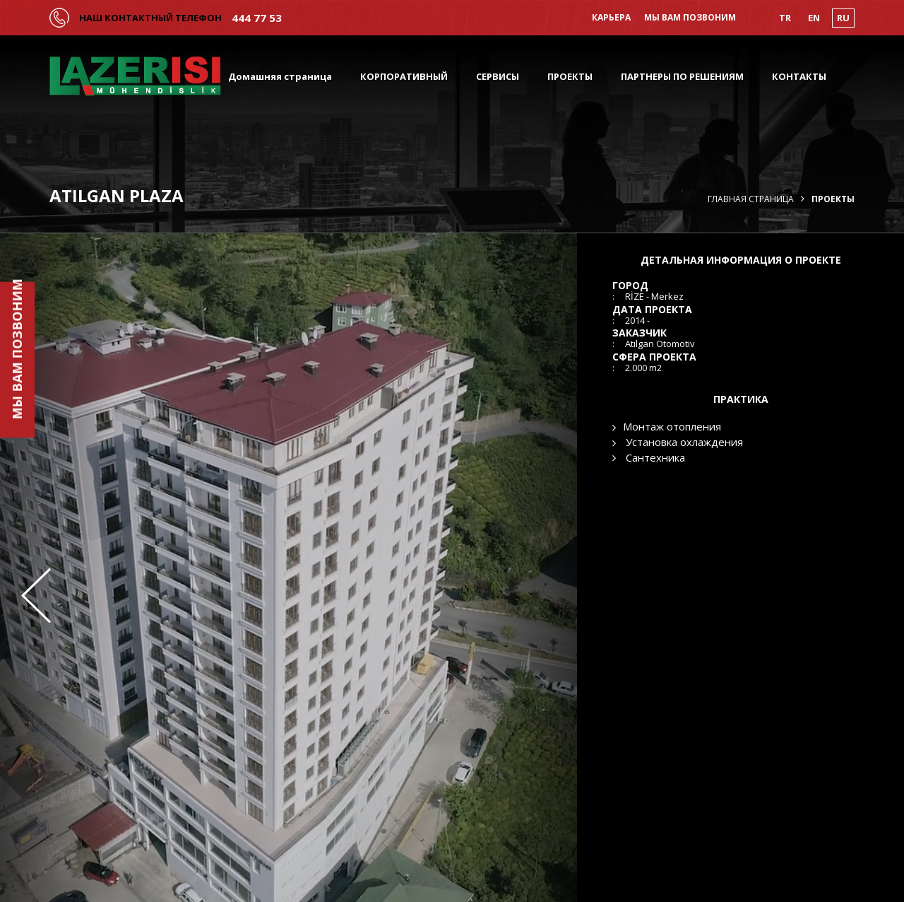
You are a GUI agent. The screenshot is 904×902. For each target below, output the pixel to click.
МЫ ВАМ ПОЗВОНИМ (690, 17)
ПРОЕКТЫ (570, 76)
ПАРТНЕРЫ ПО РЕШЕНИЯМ (682, 76)
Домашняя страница (280, 76)
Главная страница (751, 199)
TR (785, 17)
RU (843, 17)
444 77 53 (257, 18)
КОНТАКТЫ (799, 76)
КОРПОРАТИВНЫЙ (404, 76)
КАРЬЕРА (611, 17)
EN (814, 17)
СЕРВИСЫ (497, 76)
